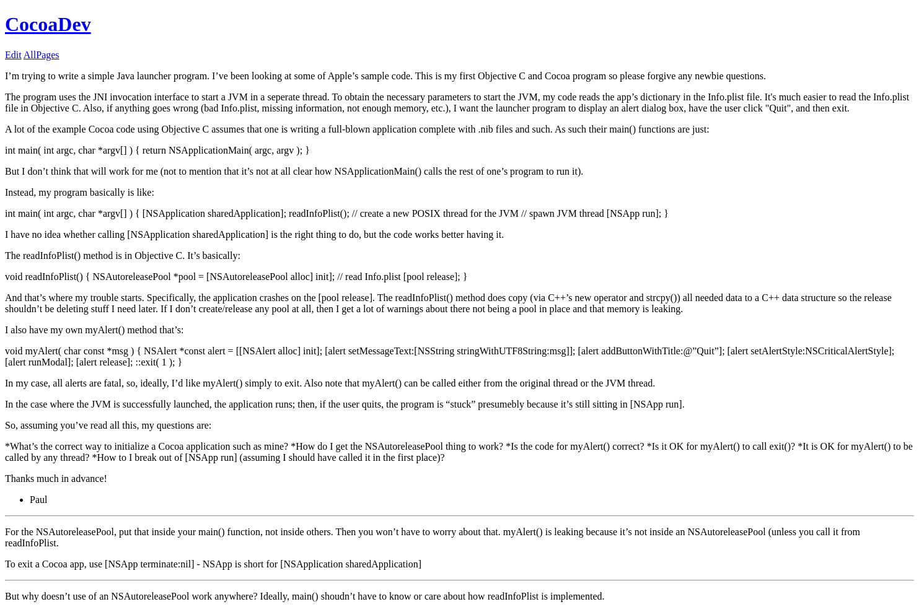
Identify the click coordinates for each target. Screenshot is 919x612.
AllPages (41, 55)
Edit (13, 55)
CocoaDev (48, 24)
